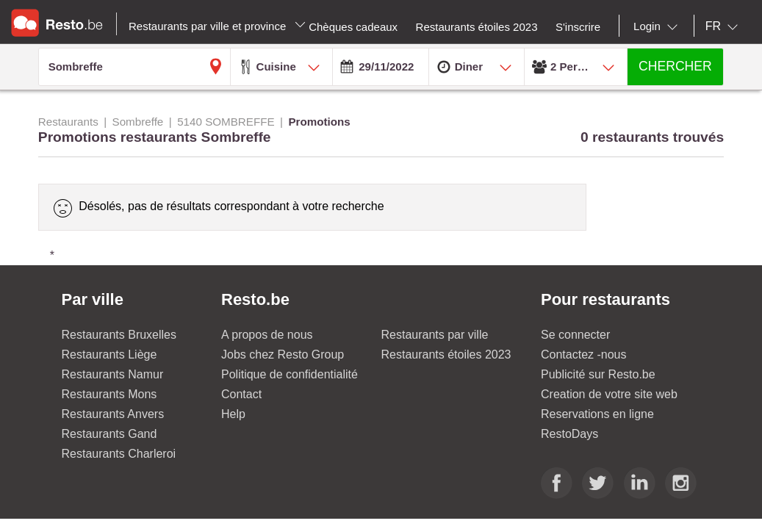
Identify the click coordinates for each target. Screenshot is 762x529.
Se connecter (575, 334)
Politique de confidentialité (289, 374)
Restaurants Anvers (113, 414)
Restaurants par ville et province (217, 26)
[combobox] (658, 26)
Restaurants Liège (109, 354)
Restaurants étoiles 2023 (446, 354)
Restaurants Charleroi (119, 453)
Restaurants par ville (435, 334)
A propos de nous (267, 334)
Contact (241, 394)
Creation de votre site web (609, 394)
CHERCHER (675, 66)
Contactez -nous (584, 354)
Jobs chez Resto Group (282, 354)
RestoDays (569, 434)
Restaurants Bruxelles (119, 334)
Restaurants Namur (113, 374)
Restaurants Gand (109, 434)
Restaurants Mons (109, 394)
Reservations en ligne (597, 414)
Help (233, 414)
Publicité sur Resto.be (598, 374)
